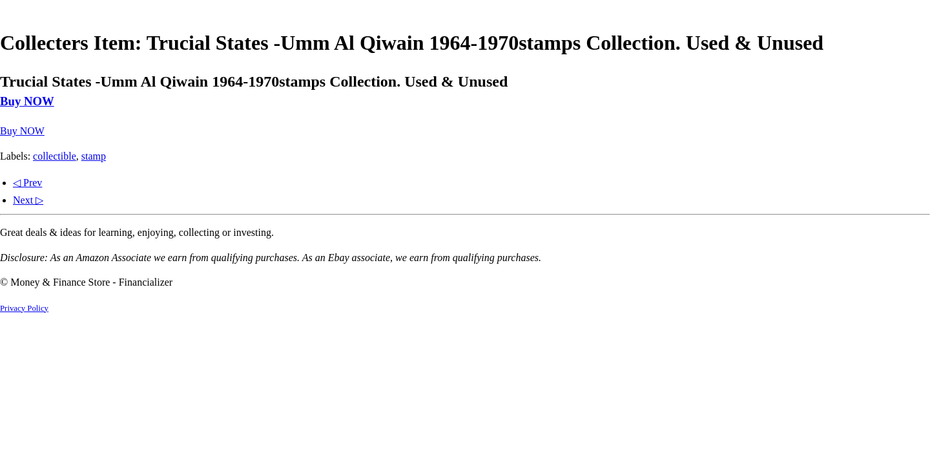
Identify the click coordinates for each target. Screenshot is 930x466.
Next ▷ (28, 200)
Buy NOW (27, 101)
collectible (54, 156)
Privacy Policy (24, 308)
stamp (93, 156)
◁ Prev (27, 182)
